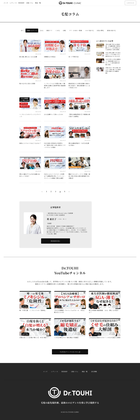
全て (22, 30)
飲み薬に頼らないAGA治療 (28, 57)
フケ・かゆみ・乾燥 (75, 30)
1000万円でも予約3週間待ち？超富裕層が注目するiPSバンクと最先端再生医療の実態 (113, 62)
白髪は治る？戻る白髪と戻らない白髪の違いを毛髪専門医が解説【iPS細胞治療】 (113, 70)
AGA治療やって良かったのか (53, 114)
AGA (41, 30)
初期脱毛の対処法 (49, 57)
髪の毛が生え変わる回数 (27, 83)
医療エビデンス (32, 30)
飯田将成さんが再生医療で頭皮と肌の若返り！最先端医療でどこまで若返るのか (79, 86)
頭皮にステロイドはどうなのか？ (30, 143)
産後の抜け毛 (111, 30)
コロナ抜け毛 (89, 30)
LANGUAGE (130, 3)
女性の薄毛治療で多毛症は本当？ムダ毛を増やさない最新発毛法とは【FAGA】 (113, 54)
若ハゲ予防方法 (74, 57)
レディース (13, 3)
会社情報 (94, 371)
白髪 (64, 30)
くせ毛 (57, 30)
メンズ (6, 3)
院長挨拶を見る (55, 241)
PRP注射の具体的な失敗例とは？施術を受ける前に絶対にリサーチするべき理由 (55, 145)
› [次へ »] (69, 191)
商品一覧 (38, 3)
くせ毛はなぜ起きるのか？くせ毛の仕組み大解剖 (104, 338)
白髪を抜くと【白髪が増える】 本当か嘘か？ (34, 338)
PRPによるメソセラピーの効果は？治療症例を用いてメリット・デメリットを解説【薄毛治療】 (54, 176)
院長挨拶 (21, 3)
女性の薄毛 (100, 30)
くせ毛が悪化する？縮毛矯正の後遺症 (66, 338)
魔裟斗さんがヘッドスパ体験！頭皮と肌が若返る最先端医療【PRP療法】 (79, 176)
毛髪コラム (29, 3)
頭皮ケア (49, 30)
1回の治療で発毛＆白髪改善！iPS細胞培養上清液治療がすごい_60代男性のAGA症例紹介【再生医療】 (112, 47)
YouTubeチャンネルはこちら (70, 352)
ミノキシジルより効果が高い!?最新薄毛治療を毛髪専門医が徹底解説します (55, 86)
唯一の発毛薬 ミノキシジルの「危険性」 (33, 310)
